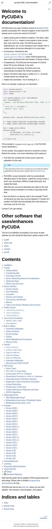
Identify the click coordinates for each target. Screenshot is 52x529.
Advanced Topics (12, 281)
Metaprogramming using (18, 403)
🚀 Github (8, 472)
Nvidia (39, 28)
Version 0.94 (11, 450)
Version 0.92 (11, 456)
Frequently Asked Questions (15, 466)
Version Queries (12, 289)
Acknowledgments (11, 461)
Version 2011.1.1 (12, 440)
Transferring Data (12, 273)
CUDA (45, 28)
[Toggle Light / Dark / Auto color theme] (49, 2)
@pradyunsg (31, 526)
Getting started (11, 270)
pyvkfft (6, 240)
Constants (10, 294)
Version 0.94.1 (11, 448)
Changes (7, 405)
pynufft (6, 252)
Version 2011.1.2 (12, 437)
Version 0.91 (11, 458)
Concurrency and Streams (16, 300)
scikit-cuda (8, 243)
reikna (6, 246)
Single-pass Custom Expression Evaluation (22, 382)
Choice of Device (12, 331)
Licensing (7, 464)
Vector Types (11, 368)
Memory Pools (11, 342)
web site (25, 487)
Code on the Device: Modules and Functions (23, 305)
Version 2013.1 (12, 429)
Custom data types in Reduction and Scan (22, 390)
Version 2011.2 (12, 435)
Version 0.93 (11, 453)
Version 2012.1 (12, 432)
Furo (37, 526)
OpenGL (7, 345)
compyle (7, 249)
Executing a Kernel (13, 276)
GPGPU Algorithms (13, 392)
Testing (8, 337)
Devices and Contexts (14, 297)
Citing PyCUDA (10, 469)
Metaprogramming (11, 395)
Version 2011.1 (12, 442)
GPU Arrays (8, 366)
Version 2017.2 (12, 416)
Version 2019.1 (12, 411)
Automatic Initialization (14, 329)
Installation (8, 265)
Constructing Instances (19, 374)
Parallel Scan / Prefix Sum (16, 387)
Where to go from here (14, 284)
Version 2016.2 (12, 419)
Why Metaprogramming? (15, 397)
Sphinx (22, 526)
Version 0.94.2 (11, 445)
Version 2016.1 (12, 421)
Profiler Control (10, 307)
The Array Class (16, 371)
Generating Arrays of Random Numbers (21, 379)
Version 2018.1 (12, 413)
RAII (10, 40)
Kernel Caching (12, 334)
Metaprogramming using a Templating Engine (23, 400)
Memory (9, 302)
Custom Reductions (13, 384)
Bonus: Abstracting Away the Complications (23, 278)
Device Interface (10, 286)
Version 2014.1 (12, 424)
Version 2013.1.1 (12, 427)
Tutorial (7, 268)
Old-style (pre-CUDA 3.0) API (17, 363)
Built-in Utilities (9, 326)
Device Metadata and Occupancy (19, 339)
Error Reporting (12, 292)
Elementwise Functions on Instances (24, 376)
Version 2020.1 (12, 408)
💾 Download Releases (13, 474)
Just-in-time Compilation (13, 318)
